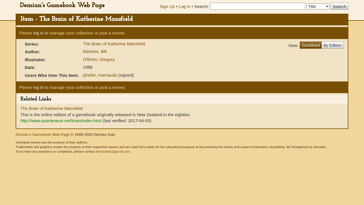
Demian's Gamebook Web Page (62, 5)
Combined (311, 45)
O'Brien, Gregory (99, 59)
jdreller (89, 75)
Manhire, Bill (95, 51)
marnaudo (107, 75)
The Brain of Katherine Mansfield (114, 43)
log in (38, 32)
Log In (185, 6)
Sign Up (167, 6)
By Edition (333, 45)
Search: (201, 6)
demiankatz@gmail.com (113, 151)
